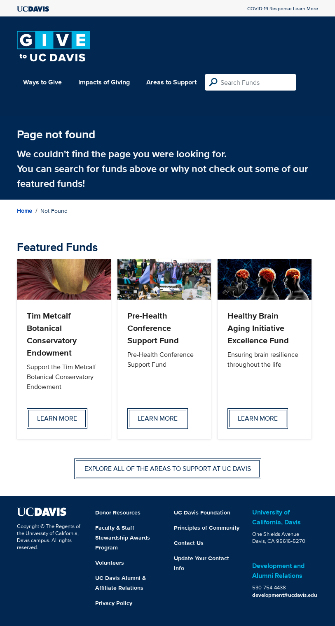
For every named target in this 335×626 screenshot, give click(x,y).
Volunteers (109, 563)
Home (24, 211)
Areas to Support (171, 82)
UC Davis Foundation (202, 512)
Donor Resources (118, 512)
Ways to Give (42, 82)
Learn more (57, 418)
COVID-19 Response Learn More (282, 8)
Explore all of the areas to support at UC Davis (167, 468)
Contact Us (189, 543)
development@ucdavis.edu (284, 595)
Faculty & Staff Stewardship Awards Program (122, 538)
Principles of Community (206, 528)
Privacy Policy (113, 603)
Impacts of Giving (104, 82)
